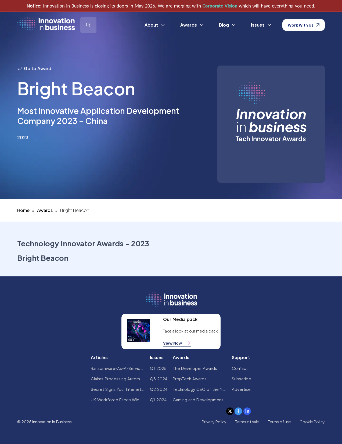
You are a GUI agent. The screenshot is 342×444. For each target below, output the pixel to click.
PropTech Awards (190, 378)
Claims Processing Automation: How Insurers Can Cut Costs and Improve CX (118, 378)
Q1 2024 (158, 399)
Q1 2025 (158, 368)
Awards (45, 210)
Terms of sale (247, 421)
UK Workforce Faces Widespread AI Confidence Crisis (118, 399)
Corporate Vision (220, 6)
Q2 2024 (158, 389)
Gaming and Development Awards (199, 399)
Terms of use (279, 421)
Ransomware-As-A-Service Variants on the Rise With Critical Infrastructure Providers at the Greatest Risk (118, 368)
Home (23, 210)
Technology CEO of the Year (199, 389)
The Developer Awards (195, 368)
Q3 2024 (158, 378)
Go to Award (34, 68)
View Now (177, 343)
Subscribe (241, 378)
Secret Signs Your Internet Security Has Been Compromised (118, 389)
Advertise (241, 389)
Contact (240, 368)
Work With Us (304, 25)
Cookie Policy (312, 421)
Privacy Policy (214, 421)
